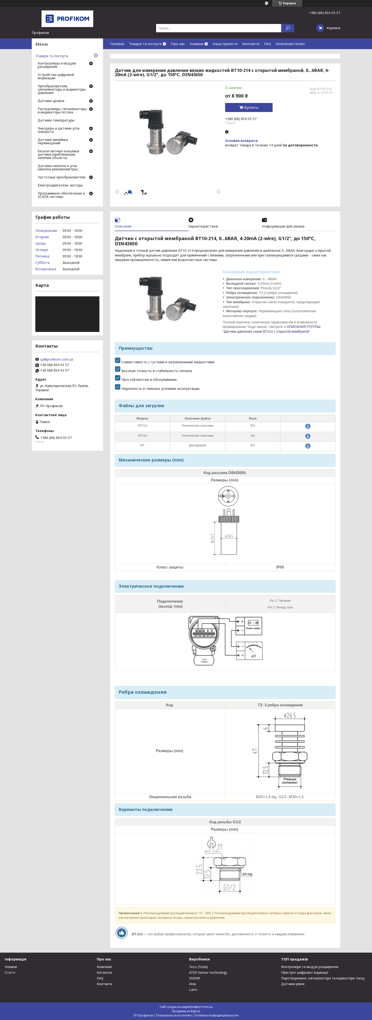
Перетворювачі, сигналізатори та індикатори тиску (323, 978)
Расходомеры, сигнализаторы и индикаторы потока (62, 110)
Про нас (178, 43)
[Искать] (287, 28)
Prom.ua (207, 1007)
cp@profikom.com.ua (56, 359)
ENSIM (194, 978)
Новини (196, 43)
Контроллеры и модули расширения (57, 65)
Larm (193, 989)
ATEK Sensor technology (208, 972)
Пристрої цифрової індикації (304, 972)
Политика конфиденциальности (216, 1015)
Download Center (290, 43)
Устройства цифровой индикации (56, 76)
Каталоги (104, 972)
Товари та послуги (145, 43)
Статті (10, 972)
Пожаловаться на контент (174, 1015)
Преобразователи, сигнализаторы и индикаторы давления (62, 89)
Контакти (250, 43)
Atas (192, 984)
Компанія (104, 966)
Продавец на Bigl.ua (186, 1011)
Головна (117, 43)
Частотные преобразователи (61, 177)
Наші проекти (225, 43)
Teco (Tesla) (198, 966)
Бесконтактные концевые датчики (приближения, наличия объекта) (58, 154)
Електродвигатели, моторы (60, 185)
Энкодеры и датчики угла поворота (58, 130)
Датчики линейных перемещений (53, 141)
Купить (251, 107)
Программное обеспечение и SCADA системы (61, 195)
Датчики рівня (292, 984)
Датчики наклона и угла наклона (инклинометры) (58, 167)
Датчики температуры (56, 120)
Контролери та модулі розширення (309, 966)
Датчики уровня (51, 101)
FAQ (267, 43)
